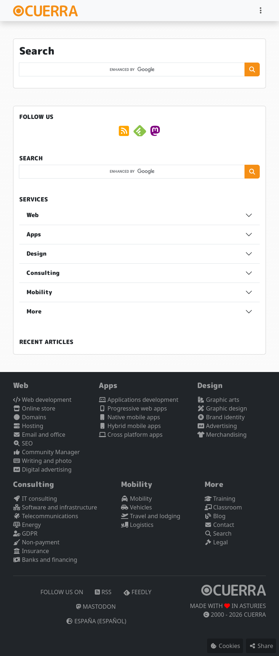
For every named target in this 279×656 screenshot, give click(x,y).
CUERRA (255, 615)
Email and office (39, 435)
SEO (23, 443)
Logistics (137, 525)
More (34, 311)
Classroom (223, 507)
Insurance (31, 551)
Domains (29, 417)
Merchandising (222, 435)
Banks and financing (45, 560)
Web (33, 215)
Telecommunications (45, 516)
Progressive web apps (133, 408)
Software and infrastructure (55, 507)
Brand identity (220, 417)
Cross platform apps (131, 435)
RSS (103, 592)
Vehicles (136, 507)
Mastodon (96, 607)
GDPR (25, 533)
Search (218, 533)
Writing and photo (42, 461)
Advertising (217, 426)
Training (220, 499)
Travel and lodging (150, 516)
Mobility (39, 292)
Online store (34, 408)
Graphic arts (218, 400)
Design (36, 253)
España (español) (96, 621)
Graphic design (222, 408)
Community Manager (46, 452)
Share (261, 646)
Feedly (137, 592)
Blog (215, 516)
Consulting (43, 273)
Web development (42, 400)
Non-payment (36, 542)
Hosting (28, 426)
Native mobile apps (129, 417)
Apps (34, 234)
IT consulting (35, 499)
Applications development (138, 400)
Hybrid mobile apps (130, 426)
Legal (216, 542)
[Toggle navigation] (260, 10)
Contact (219, 525)
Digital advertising (42, 469)
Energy (27, 525)
